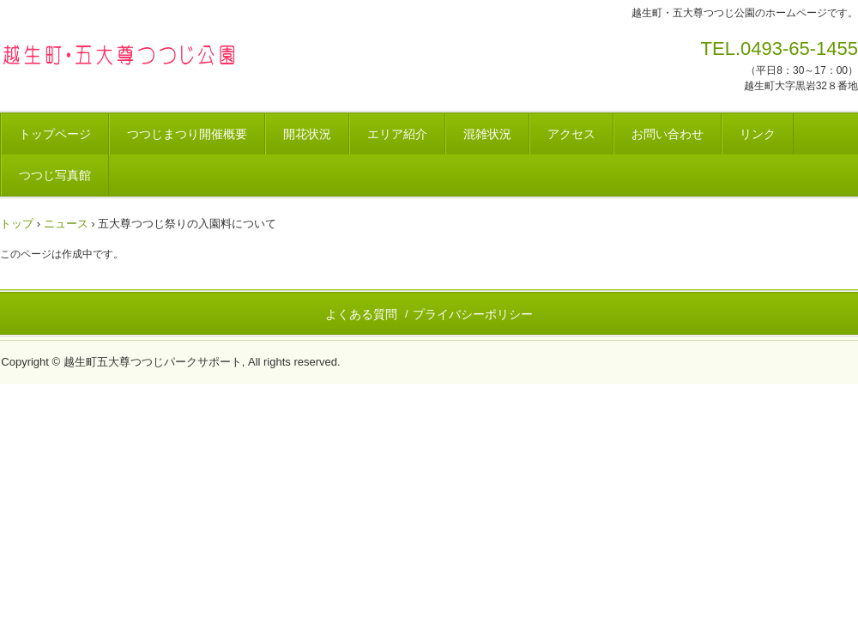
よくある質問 (361, 314)
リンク (758, 134)
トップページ (55, 134)
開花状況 (307, 134)
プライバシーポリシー (473, 314)
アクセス (571, 134)
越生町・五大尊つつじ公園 (119, 54)
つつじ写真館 (55, 175)
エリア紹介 (397, 134)
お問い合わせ (667, 134)
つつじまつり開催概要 (187, 134)
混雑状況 (487, 134)
